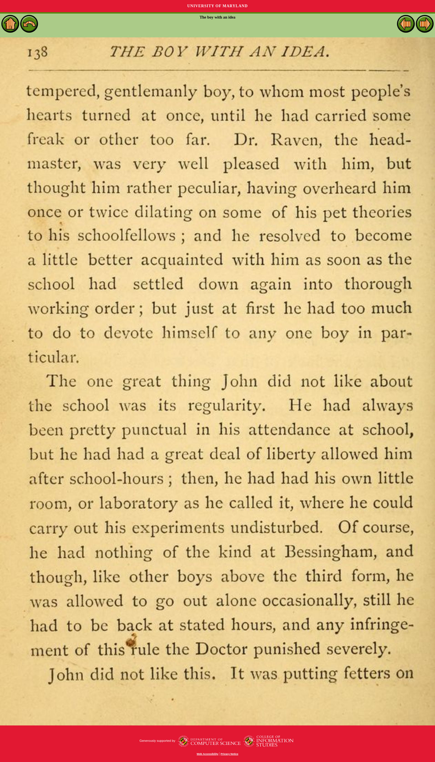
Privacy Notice (229, 754)
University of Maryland (217, 6)
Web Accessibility (207, 754)
